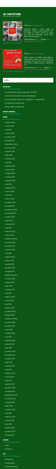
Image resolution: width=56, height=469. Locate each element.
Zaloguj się (9, 456)
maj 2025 (8, 159)
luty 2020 (8, 344)
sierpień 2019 (10, 355)
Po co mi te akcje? (28, 22)
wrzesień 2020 (10, 319)
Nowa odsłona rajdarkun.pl (14, 103)
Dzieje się (38, 66)
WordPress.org (10, 466)
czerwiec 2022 (10, 246)
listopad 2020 (10, 311)
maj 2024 (8, 180)
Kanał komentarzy (11, 463)
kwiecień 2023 (10, 228)
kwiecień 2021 (10, 293)
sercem (31, 67)
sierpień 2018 (10, 399)
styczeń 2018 (9, 424)
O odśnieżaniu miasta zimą (14, 99)
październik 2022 (11, 235)
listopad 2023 (10, 202)
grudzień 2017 (10, 428)
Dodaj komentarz (34, 41)
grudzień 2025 (10, 133)
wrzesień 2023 (10, 209)
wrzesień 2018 (10, 395)
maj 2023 (8, 224)
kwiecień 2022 (10, 253)
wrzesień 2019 (10, 351)
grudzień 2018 (10, 384)
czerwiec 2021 (10, 286)
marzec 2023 (9, 231)
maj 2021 (8, 289)
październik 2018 (11, 391)
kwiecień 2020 (10, 337)
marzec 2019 (9, 373)
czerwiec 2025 (10, 155)
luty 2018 (8, 420)
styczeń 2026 (9, 130)
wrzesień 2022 (10, 239)
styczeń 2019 (9, 380)
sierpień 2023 (10, 213)
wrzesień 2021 (10, 275)
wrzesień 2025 (10, 144)
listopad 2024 (10, 170)
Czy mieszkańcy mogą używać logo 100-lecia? (21, 88)
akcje (47, 39)
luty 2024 (8, 191)
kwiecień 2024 (10, 184)
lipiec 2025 (9, 151)
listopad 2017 (10, 431)
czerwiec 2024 (10, 177)
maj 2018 (8, 409)
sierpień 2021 (10, 279)
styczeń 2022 (9, 260)
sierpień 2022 (10, 242)
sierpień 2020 (10, 322)
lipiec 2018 (9, 402)
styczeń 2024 (9, 195)
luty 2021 (8, 300)
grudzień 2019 (10, 348)
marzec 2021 (9, 297)
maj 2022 (8, 249)
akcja (50, 66)
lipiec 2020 (9, 326)
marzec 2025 (9, 166)
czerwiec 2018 (10, 406)
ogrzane (25, 67)
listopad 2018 (10, 388)
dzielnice (15, 67)
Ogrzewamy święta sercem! (31, 49)
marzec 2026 (9, 122)
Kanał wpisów (10, 459)
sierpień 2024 (10, 173)
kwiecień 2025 (10, 162)
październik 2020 (11, 315)
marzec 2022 (9, 257)
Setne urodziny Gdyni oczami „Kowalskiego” (20, 92)
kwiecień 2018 (10, 413)
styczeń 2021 (9, 304)
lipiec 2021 (9, 282)
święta (37, 67)
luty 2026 (8, 126)
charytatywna (7, 41)
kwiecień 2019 (10, 369)
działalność (16, 41)
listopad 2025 (10, 137)
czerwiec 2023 (10, 220)
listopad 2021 (10, 268)
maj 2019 (8, 366)
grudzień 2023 (10, 199)
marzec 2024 (9, 188)
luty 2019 (8, 377)
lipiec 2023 (9, 217)
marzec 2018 (9, 417)
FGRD (20, 67)
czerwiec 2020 (10, 329)
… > (35, 36)
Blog (36, 39)
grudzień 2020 (10, 308)
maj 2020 (8, 333)
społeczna (23, 41)
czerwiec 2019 (10, 362)
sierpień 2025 (10, 148)
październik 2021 (11, 271)
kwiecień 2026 (10, 119)
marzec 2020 (9, 340)
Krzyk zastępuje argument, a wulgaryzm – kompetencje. (25, 96)
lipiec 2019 (9, 359)
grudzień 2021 (10, 264)
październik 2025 (11, 140)
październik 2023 (11, 206)
